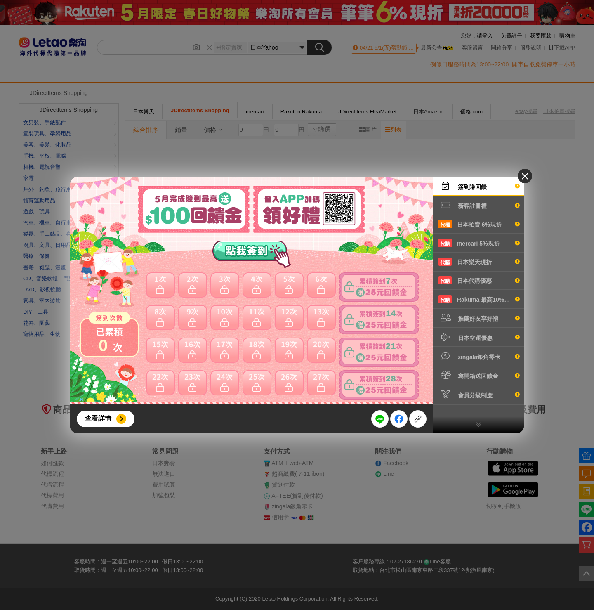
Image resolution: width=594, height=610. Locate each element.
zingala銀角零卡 (479, 356)
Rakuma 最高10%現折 (479, 299)
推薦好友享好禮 (479, 318)
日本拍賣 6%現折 (479, 224)
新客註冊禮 (479, 205)
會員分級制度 (479, 394)
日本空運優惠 (479, 337)
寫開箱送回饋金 (479, 375)
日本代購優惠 (479, 280)
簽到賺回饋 (479, 186)
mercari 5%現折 (479, 243)
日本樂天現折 (479, 262)
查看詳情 (98, 418)
